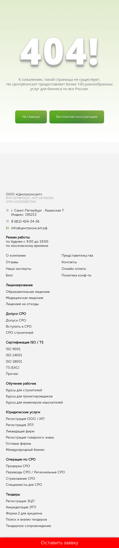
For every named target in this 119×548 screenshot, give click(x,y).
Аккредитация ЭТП (21, 507)
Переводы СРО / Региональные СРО (35, 472)
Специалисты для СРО (24, 485)
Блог (9, 275)
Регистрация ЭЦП (20, 501)
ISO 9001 (13, 349)
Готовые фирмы (18, 443)
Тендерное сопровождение (28, 526)
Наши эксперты (18, 269)
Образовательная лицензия (28, 292)
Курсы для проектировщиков (29, 396)
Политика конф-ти (76, 275)
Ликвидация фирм (20, 431)
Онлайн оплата (74, 269)
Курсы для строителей (24, 390)
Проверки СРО (18, 466)
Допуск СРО (16, 320)
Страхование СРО (20, 479)
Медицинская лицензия (24, 298)
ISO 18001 (14, 361)
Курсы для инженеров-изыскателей (34, 402)
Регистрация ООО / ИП (25, 419)
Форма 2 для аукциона (24, 513)
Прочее (12, 374)
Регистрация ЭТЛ (19, 425)
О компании (16, 255)
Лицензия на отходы (22, 304)
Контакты (69, 262)
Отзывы (12, 262)
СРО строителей (19, 333)
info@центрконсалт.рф (29, 228)
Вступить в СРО (19, 326)
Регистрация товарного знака (30, 437)
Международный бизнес (25, 450)
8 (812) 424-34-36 (25, 222)
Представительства (77, 255)
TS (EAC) (12, 368)
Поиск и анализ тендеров (26, 519)
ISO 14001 (14, 355)
